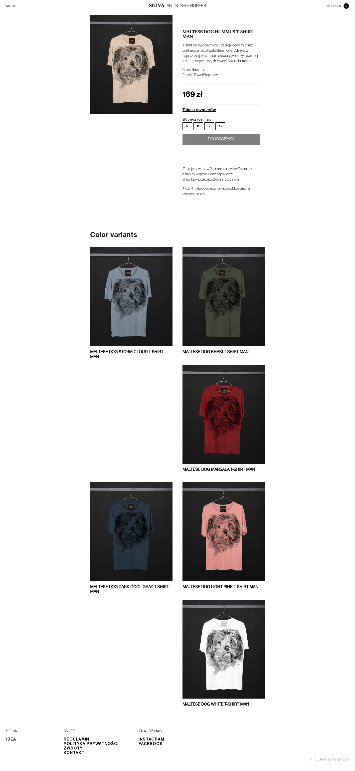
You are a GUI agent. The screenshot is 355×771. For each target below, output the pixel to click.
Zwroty (73, 748)
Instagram (151, 739)
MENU (11, 5)
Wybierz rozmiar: (196, 119)
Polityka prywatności (91, 744)
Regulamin (76, 739)
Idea (11, 739)
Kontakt (74, 753)
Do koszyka (221, 139)
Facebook (151, 744)
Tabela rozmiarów (199, 109)
